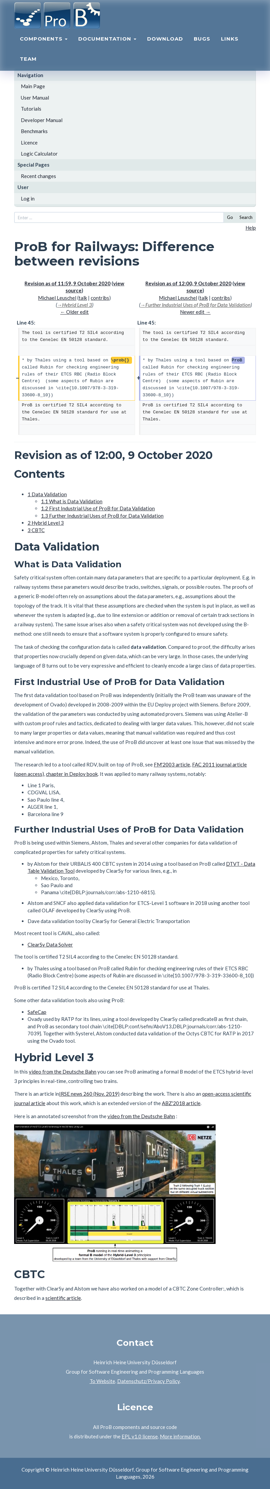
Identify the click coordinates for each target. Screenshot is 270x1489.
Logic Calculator (39, 154)
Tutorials (31, 109)
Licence (29, 142)
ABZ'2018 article (181, 1103)
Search (246, 217)
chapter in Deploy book (72, 774)
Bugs (202, 45)
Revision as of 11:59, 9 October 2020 (67, 283)
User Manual (35, 98)
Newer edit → (195, 312)
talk (83, 298)
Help (250, 228)
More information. (180, 1436)
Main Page (33, 86)
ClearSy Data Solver (50, 944)
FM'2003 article (172, 764)
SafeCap (37, 1012)
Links (229, 45)
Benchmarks (34, 131)
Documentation (107, 45)
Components (44, 45)
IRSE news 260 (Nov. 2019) (89, 1094)
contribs (100, 298)
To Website (102, 1381)
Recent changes (38, 176)
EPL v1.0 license (140, 1436)
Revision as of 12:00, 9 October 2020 (188, 283)
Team (28, 65)
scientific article (63, 1298)
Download (165, 45)
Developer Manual (41, 120)
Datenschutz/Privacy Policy (148, 1381)
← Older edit (74, 312)
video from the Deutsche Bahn (62, 1072)
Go (230, 217)
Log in (28, 198)
